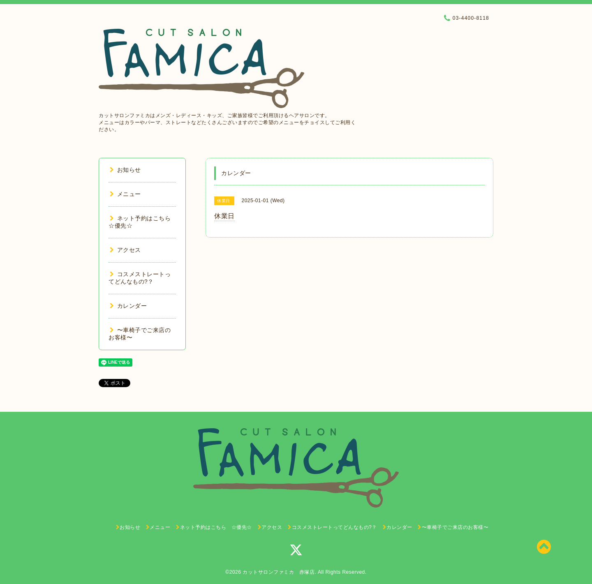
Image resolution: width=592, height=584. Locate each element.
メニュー (125, 194)
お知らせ (125, 169)
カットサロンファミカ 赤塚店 (278, 572)
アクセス (125, 250)
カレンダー (128, 305)
